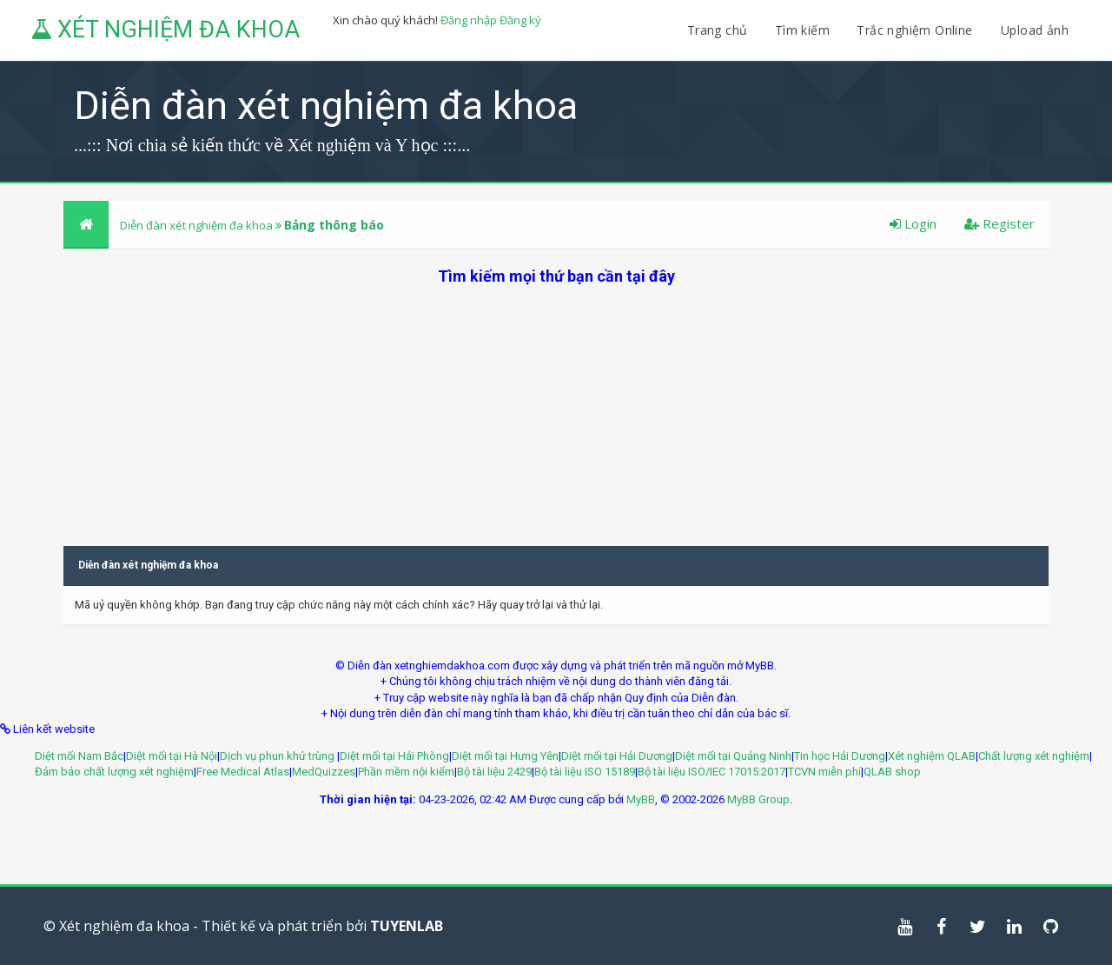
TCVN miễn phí (824, 771)
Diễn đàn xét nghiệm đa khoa (197, 225)
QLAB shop (892, 771)
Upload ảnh (1035, 30)
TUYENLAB (406, 925)
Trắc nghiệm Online (916, 30)
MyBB (640, 799)
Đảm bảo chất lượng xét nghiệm (114, 771)
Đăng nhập (468, 20)
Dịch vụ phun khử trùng (278, 755)
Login (913, 223)
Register (999, 223)
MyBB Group (758, 799)
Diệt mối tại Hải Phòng (394, 755)
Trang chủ (717, 30)
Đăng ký (520, 20)
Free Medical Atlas (242, 771)
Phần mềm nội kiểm (406, 771)
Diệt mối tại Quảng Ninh (733, 755)
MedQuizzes (323, 771)
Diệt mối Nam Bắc (79, 755)
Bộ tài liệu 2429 (494, 771)
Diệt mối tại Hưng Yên (505, 755)
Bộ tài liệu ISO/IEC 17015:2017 (711, 771)
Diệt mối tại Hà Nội (171, 755)
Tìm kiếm (802, 30)
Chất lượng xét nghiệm (1033, 755)
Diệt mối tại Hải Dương (616, 755)
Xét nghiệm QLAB (932, 755)
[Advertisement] (556, 408)
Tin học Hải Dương (839, 755)
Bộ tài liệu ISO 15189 (584, 771)
